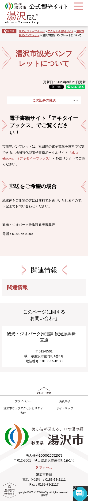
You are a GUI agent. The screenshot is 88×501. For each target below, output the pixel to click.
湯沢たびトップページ (32, 31)
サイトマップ (64, 408)
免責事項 (64, 401)
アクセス (45, 467)
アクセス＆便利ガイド (60, 31)
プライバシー (23, 401)
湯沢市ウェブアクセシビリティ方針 (23, 411)
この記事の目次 (44, 100)
